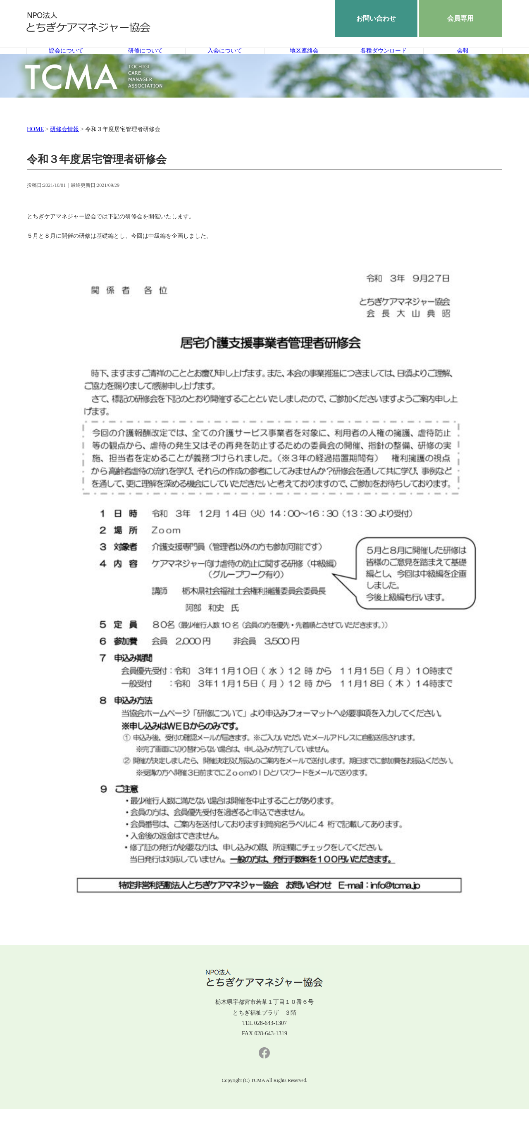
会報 (463, 65)
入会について (225, 65)
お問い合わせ (376, 18)
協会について (66, 65)
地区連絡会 (304, 65)
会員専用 (460, 18)
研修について (145, 65)
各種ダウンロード (383, 65)
